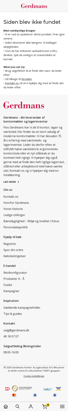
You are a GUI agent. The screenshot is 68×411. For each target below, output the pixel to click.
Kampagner (11, 291)
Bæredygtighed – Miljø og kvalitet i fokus (31, 221)
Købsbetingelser (14, 256)
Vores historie (13, 209)
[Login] (31, 406)
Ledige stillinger (14, 215)
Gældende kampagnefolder (21, 308)
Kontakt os (12, 83)
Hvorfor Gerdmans (16, 203)
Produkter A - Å (13, 279)
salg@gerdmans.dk (16, 330)
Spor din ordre (13, 250)
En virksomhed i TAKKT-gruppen (42, 370)
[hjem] (9, 406)
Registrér (9, 244)
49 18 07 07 (11, 336)
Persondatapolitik (15, 227)
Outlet (7, 285)
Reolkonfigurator (15, 273)
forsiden (26, 79)
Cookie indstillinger (34, 376)
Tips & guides (12, 314)
